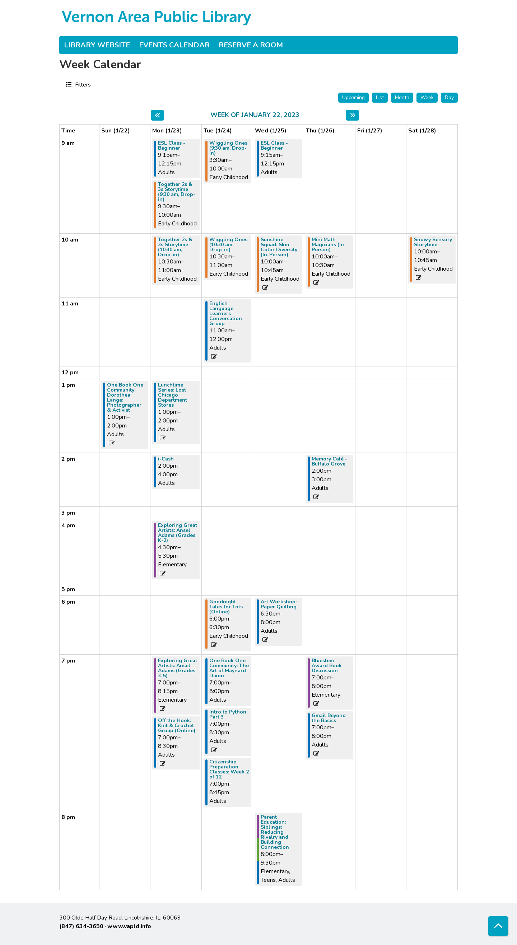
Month (402, 97)
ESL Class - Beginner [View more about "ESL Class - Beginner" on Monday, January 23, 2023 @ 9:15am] (171, 146)
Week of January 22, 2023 (254, 115)
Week (427, 97)
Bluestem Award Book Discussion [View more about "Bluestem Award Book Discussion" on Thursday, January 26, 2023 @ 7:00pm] (327, 665)
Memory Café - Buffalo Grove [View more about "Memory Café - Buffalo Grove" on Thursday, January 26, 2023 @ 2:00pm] (329, 462)
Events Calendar (174, 45)
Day (449, 97)
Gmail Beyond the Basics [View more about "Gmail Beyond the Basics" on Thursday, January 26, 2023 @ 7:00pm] (329, 718)
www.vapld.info (129, 926)
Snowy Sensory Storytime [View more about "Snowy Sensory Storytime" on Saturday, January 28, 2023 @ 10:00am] (433, 242)
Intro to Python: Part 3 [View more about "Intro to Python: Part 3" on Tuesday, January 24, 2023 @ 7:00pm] (228, 715)
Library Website (97, 45)
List (380, 97)
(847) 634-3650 (81, 926)
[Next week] (352, 115)
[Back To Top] (498, 926)
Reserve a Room (251, 45)
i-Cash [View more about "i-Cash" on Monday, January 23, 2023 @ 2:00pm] (166, 459)
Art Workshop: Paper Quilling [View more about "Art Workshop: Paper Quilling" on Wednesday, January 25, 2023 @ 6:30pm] (279, 604)
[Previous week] (157, 115)
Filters (82, 84)
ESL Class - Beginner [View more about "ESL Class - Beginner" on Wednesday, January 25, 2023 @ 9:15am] (274, 146)
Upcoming (353, 97)
